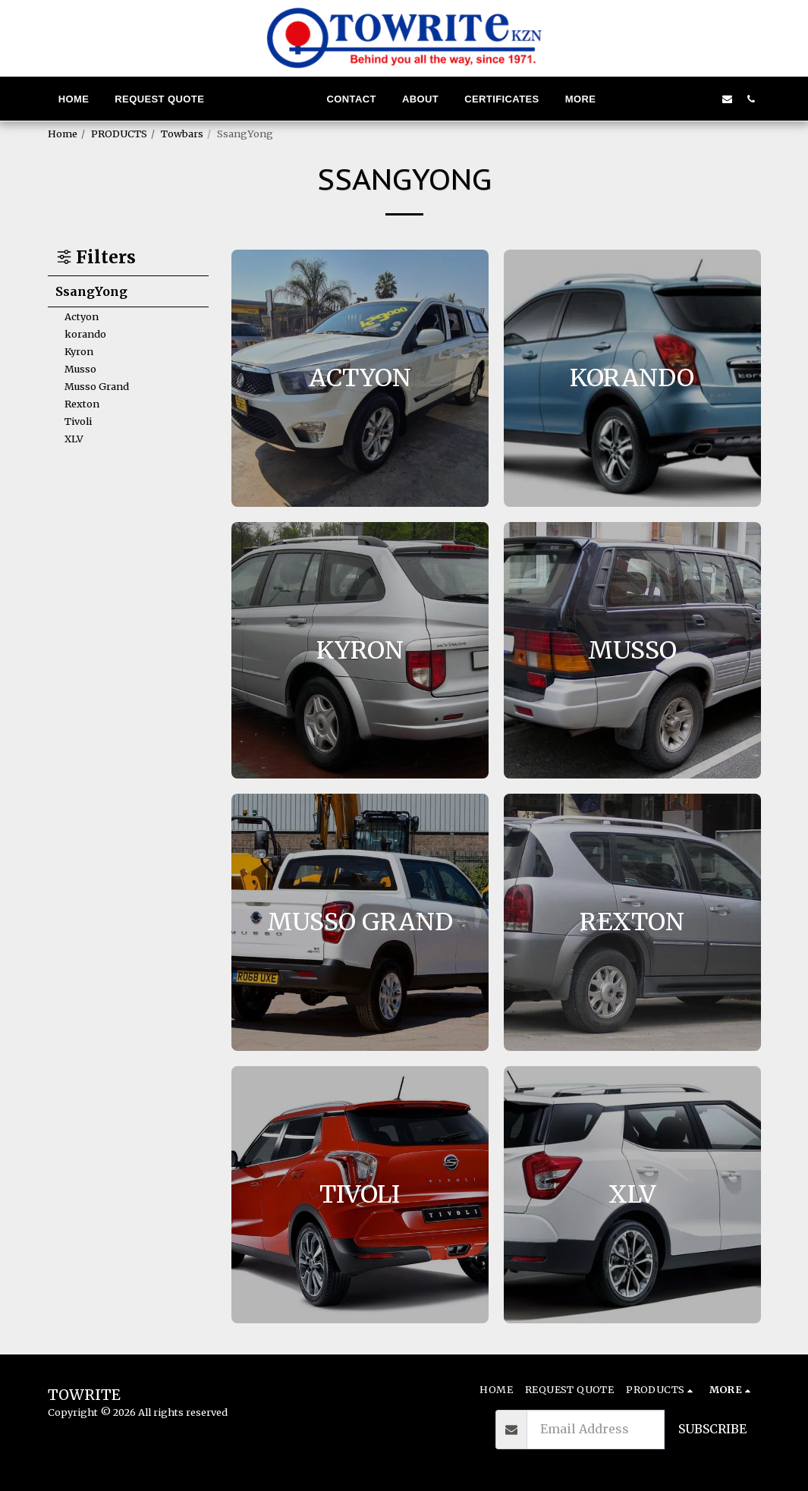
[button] (657, 98)
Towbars (182, 133)
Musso (80, 369)
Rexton (81, 404)
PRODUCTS (119, 133)
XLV (73, 439)
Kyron (78, 351)
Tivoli (78, 421)
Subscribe (712, 1428)
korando (85, 334)
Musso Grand (96, 386)
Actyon (81, 316)
